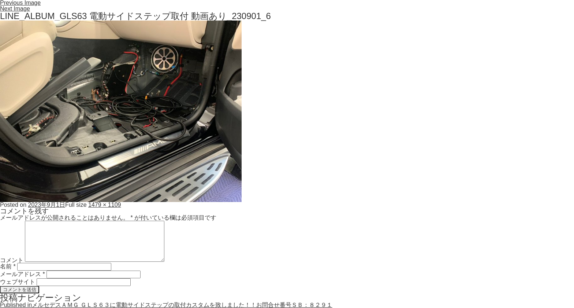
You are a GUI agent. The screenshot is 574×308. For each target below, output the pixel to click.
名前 (8, 266)
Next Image (15, 9)
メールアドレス (22, 274)
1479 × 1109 (104, 205)
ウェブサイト (17, 282)
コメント (11, 260)
